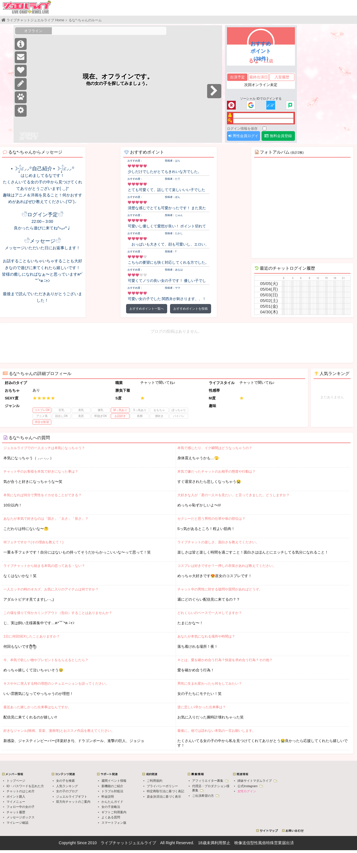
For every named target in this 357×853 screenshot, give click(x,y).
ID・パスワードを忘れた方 (25, 786)
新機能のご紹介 (112, 786)
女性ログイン (246, 791)
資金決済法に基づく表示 (164, 796)
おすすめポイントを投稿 (190, 308)
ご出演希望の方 (205, 795)
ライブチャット (114, 843)
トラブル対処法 (112, 791)
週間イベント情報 (113, 780)
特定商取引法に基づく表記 (165, 791)
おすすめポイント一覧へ (146, 308)
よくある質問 (110, 817)
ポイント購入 (16, 796)
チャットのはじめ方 (21, 791)
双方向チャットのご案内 (73, 801)
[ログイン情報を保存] (264, 128)
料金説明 (107, 796)
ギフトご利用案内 (113, 812)
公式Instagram (250, 786)
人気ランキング (67, 786)
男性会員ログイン (243, 137)
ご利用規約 (154, 780)
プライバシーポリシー (162, 786)
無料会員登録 (278, 136)
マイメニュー (16, 801)
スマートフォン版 (113, 822)
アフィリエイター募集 (210, 780)
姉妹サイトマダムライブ (257, 780)
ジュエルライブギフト (71, 796)
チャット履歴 (16, 812)
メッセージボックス (21, 817)
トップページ (16, 780)
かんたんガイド (112, 801)
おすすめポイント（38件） (260, 51)
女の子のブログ (67, 791)
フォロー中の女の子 (21, 806)
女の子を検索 (65, 780)
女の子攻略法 (110, 806)
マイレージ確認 (17, 822)
